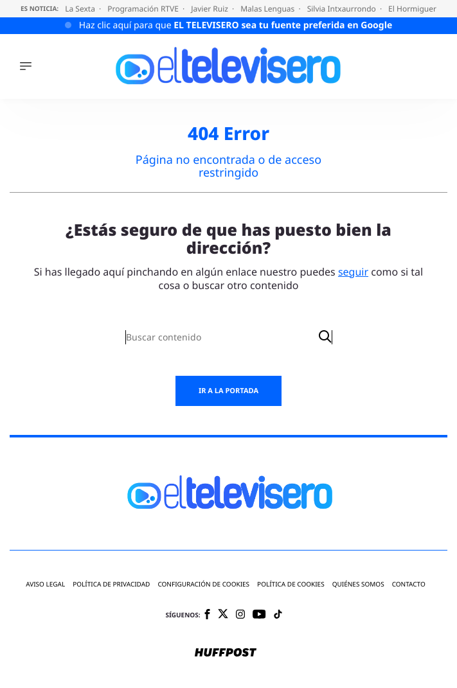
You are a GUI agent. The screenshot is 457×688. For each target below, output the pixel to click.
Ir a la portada (228, 391)
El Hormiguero (415, 8)
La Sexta (81, 8)
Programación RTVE (144, 8)
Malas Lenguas (268, 8)
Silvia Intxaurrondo (342, 8)
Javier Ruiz (210, 8)
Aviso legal (45, 584)
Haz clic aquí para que (235, 25)
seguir (353, 272)
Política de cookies (291, 584)
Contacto (409, 584)
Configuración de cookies (203, 584)
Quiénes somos (358, 584)
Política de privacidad (111, 584)
